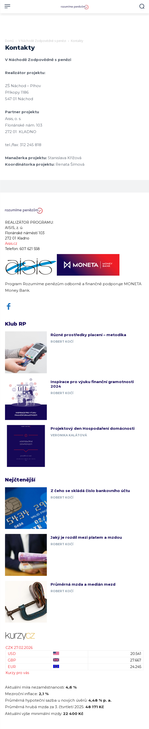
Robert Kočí (62, 341)
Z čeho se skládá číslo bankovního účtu (90, 490)
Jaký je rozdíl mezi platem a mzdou (86, 537)
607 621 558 (30, 249)
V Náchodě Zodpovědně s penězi (42, 41)
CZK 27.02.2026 (19, 647)
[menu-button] (7, 6)
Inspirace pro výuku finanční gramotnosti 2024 (92, 384)
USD (12, 653)
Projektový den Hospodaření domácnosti (92, 428)
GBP (12, 660)
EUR (12, 666)
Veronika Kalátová (69, 435)
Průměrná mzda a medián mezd (83, 584)
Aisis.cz (11, 243)
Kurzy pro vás (17, 673)
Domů (9, 41)
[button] (142, 6)
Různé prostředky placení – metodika (88, 334)
